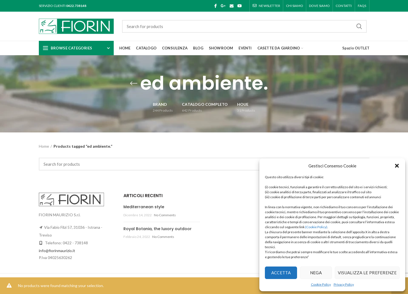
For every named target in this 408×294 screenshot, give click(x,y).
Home (44, 146)
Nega (316, 272)
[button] (397, 166)
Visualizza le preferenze (367, 272)
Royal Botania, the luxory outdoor (157, 229)
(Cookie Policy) (316, 227)
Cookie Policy (321, 284)
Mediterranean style (143, 207)
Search (359, 26)
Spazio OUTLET (355, 48)
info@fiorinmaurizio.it (57, 250)
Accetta (281, 272)
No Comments (165, 215)
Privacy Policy (344, 284)
